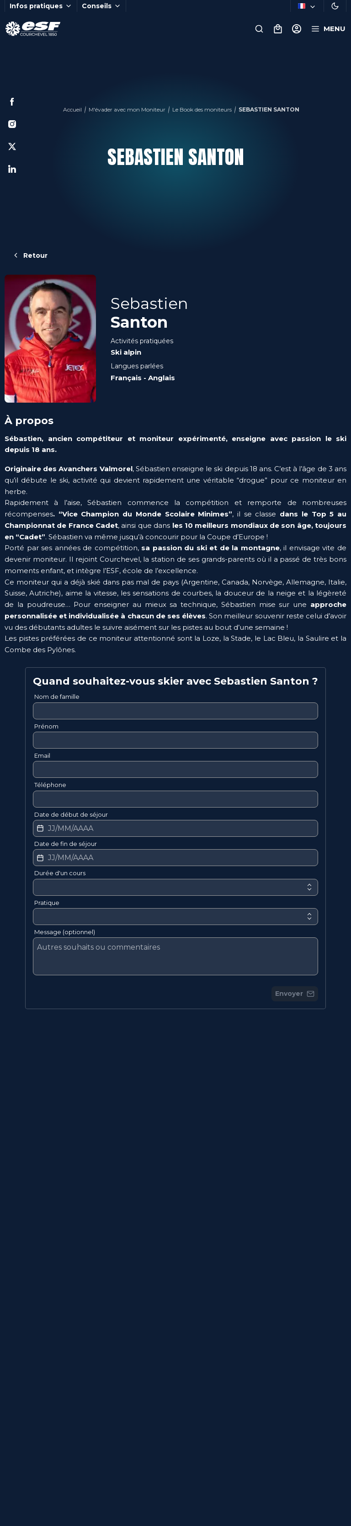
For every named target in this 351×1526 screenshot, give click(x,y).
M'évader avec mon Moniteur (127, 109)
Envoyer (294, 993)
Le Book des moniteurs (202, 109)
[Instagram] (12, 124)
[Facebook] (12, 101)
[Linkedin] (12, 168)
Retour (30, 255)
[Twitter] (12, 146)
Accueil (72, 109)
